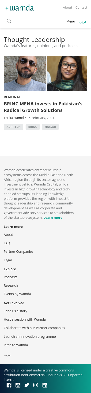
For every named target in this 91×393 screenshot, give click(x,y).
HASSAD (50, 127)
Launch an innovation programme (30, 336)
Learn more (52, 217)
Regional (12, 97)
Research (11, 285)
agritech (13, 127)
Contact (81, 7)
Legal (8, 260)
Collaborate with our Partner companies (34, 328)
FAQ (7, 243)
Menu (70, 21)
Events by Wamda (17, 294)
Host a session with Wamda (25, 319)
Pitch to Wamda (16, 345)
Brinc (32, 127)
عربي (83, 21)
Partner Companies (18, 251)
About (67, 7)
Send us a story (15, 311)
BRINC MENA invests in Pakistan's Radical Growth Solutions (43, 106)
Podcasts (10, 277)
